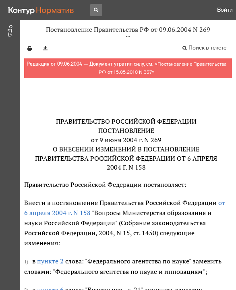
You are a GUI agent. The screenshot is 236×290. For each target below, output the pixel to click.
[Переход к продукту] (41, 10)
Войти (225, 9)
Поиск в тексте (207, 47)
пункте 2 (50, 261)
